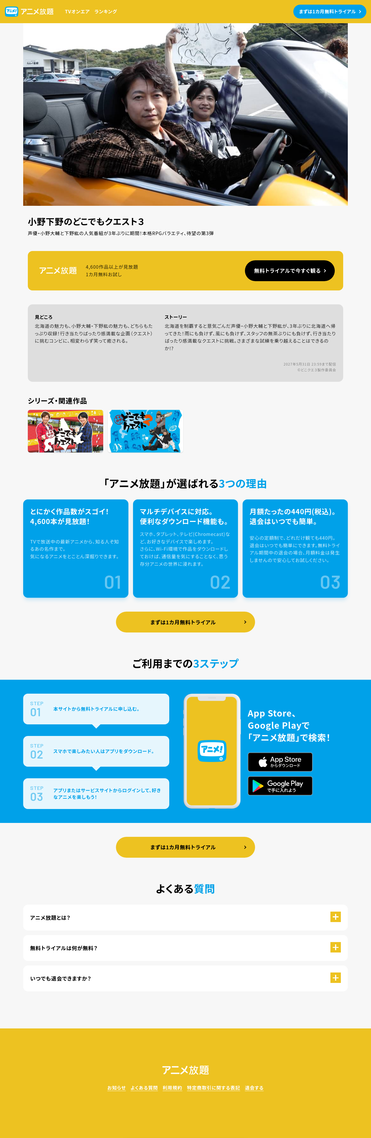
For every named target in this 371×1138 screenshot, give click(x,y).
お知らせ (116, 1087)
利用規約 (172, 1087)
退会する (254, 1087)
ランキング (105, 11)
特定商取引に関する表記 (213, 1087)
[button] (185, 917)
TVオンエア (77, 11)
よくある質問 (144, 1087)
